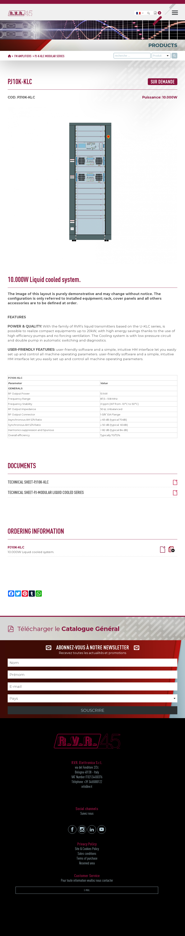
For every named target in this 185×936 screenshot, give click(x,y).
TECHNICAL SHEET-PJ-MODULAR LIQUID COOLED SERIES (92, 492)
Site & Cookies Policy (87, 849)
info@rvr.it (86, 786)
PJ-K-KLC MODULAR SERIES (49, 56)
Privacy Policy (87, 844)
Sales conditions (87, 853)
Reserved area (87, 863)
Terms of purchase (86, 858)
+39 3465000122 (93, 782)
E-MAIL (87, 890)
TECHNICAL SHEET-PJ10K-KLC (92, 482)
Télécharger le (68, 629)
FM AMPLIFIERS (22, 56)
